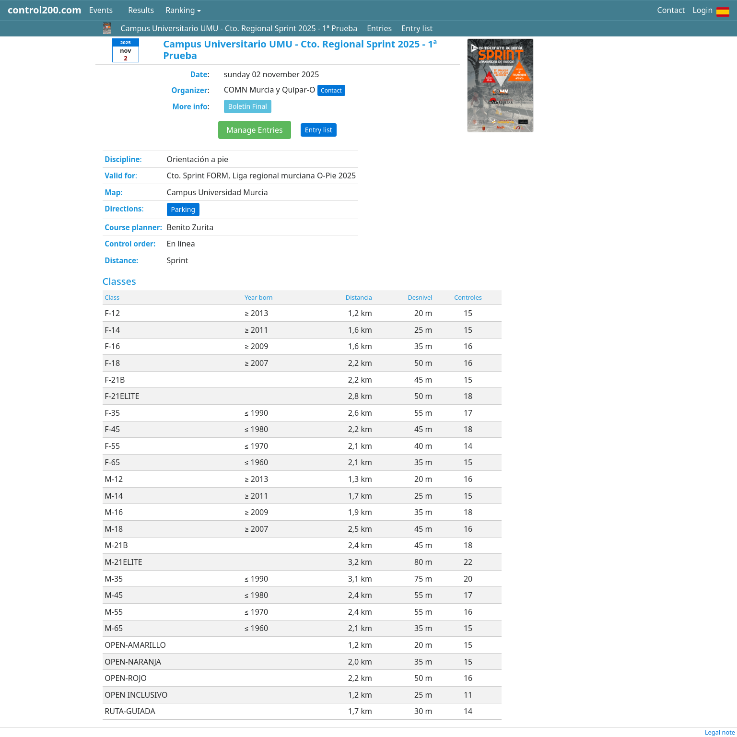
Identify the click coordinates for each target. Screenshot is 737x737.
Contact (671, 10)
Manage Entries (254, 130)
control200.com (45, 9)
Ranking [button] (180, 10)
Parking (183, 209)
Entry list (417, 28)
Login (702, 10)
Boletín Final (247, 106)
